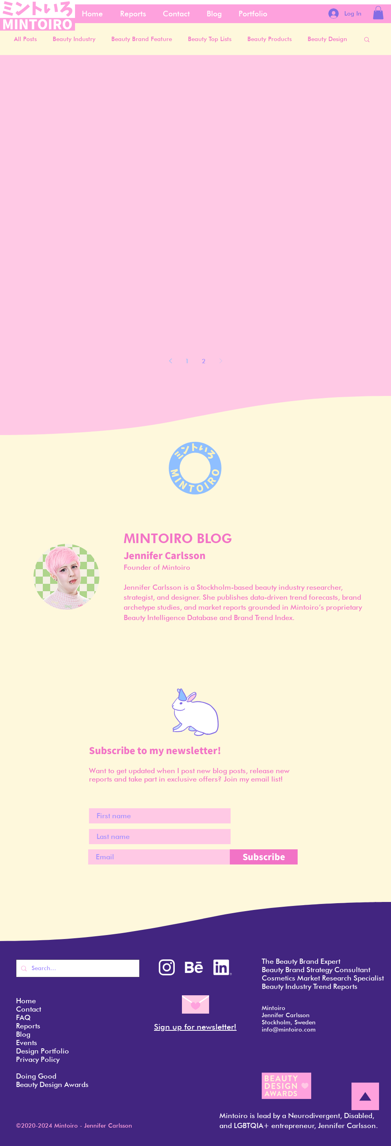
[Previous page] (170, 361)
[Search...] (77, 968)
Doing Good (36, 1076)
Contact (28, 1009)
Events (26, 1042)
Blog (23, 1034)
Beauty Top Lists (209, 39)
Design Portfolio (42, 1051)
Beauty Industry (74, 39)
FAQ (23, 1017)
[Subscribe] (264, 856)
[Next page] (220, 361)
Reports (28, 1026)
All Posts (25, 39)
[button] (378, 12)
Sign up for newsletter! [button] (195, 1027)
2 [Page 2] (204, 361)
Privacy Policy (37, 1059)
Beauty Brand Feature (141, 39)
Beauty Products (269, 39)
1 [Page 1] (187, 361)
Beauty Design (327, 39)
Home (26, 1000)
